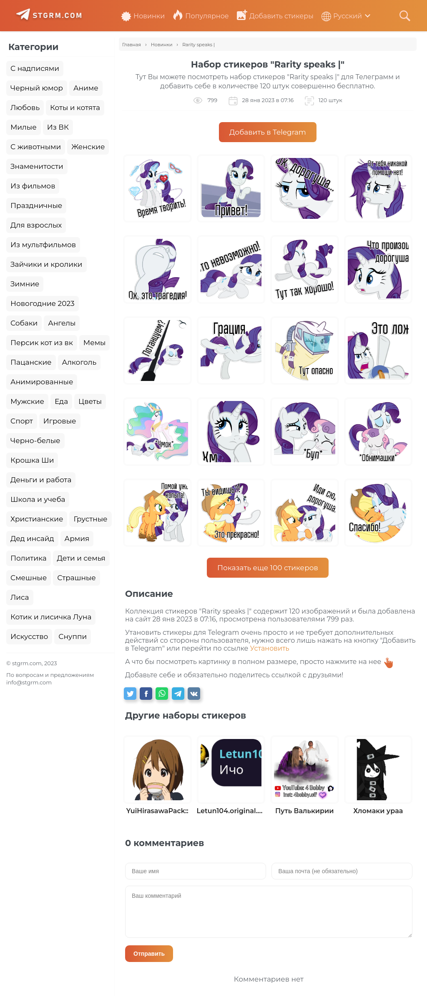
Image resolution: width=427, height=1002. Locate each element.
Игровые (59, 421)
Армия (77, 538)
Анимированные (41, 382)
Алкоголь (79, 362)
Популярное (201, 16)
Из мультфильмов (43, 244)
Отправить (149, 953)
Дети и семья (81, 558)
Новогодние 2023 (42, 303)
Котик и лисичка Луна (50, 617)
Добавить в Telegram (267, 132)
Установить (269, 648)
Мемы (94, 342)
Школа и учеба (37, 499)
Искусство (29, 636)
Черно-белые (35, 440)
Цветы (90, 401)
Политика (28, 558)
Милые (23, 127)
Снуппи (72, 636)
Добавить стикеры (275, 16)
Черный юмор (36, 88)
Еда (61, 401)
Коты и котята (75, 107)
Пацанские (31, 362)
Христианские (36, 519)
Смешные (28, 578)
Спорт (21, 421)
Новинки (143, 16)
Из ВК (58, 127)
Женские (88, 147)
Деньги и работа (40, 480)
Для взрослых (36, 225)
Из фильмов (32, 186)
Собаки (24, 323)
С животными (35, 147)
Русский (342, 16)
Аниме (85, 88)
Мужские (27, 401)
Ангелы (61, 323)
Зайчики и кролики (46, 264)
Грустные (90, 519)
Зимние (24, 284)
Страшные (76, 578)
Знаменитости (36, 166)
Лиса (19, 597)
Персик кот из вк (41, 342)
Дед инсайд (32, 538)
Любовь (25, 107)
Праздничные (36, 205)
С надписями (34, 68)
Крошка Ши (32, 460)
